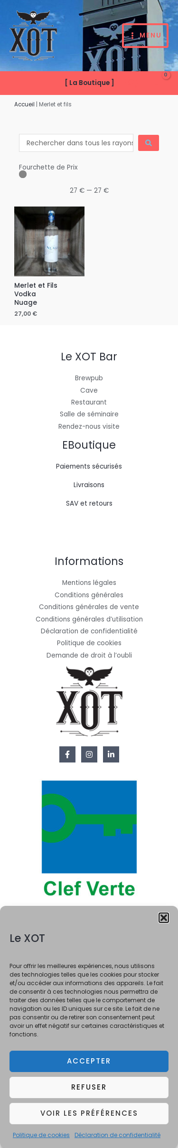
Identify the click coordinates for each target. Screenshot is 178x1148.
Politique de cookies (41, 1141)
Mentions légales (89, 582)
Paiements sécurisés (89, 466)
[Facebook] (67, 754)
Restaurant (89, 402)
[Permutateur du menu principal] (145, 35)
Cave (89, 390)
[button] (164, 924)
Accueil (24, 104)
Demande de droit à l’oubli (89, 655)
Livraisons (89, 484)
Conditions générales (89, 595)
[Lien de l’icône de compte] (131, 83)
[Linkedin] (111, 754)
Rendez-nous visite (89, 426)
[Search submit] (148, 143)
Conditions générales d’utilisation (89, 619)
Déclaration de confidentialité (117, 1141)
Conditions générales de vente (89, 607)
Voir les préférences (89, 1119)
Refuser (89, 1093)
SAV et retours (89, 503)
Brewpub (89, 378)
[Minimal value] (89, 174)
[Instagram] (89, 754)
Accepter (89, 1067)
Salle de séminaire (89, 414)
